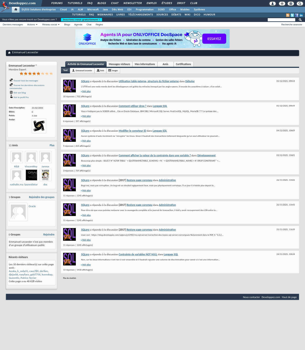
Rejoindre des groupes (41, 197)
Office (172, 9)
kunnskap (47, 274)
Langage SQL (160, 106)
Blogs (101, 3)
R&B (16, 166)
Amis (165, 64)
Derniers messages (13, 24)
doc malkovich (45, 186)
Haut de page (289, 297)
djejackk (13, 274)
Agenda (78, 24)
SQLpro (85, 81)
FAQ (90, 3)
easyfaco (24, 274)
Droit (180, 3)
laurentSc (14, 277)
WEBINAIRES (105, 14)
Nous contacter (251, 297)
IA (72, 9)
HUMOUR (209, 14)
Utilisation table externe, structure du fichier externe (149, 81)
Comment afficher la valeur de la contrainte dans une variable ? (155, 155)
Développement (206, 155)
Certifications (183, 64)
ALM (80, 9)
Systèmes (199, 9)
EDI (129, 9)
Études (166, 3)
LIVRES (120, 14)
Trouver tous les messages (24, 80)
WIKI (187, 14)
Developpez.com (271, 297)
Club (193, 3)
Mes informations (145, 64)
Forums (57, 3)
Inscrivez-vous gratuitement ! (81, 19)
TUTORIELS (79, 14)
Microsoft (92, 9)
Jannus (45, 166)
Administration (167, 180)
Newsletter (132, 3)
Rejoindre (48, 234)
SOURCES (162, 14)
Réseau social (49, 24)
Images (115, 70)
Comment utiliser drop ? (132, 106)
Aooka (12, 271)
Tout (65, 70)
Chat (114, 3)
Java (105, 9)
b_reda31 (22, 271)
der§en (44, 271)
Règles (99, 24)
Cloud (63, 9)
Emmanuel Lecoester (84, 70)
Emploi (151, 3)
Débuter (190, 81)
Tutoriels (74, 3)
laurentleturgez (32, 184)
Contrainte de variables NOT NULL (138, 254)
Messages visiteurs (119, 64)
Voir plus (86, 91)
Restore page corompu (139, 180)
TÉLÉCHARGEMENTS (140, 14)
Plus (52, 145)
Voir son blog (18, 92)
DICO (197, 14)
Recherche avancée (291, 24)
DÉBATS (176, 14)
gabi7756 (35, 274)
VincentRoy (31, 166)
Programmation (145, 9)
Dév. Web (117, 9)
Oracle (32, 206)
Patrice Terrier (28, 277)
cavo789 (34, 271)
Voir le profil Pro (19, 97)
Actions (31, 24)
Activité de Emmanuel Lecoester (86, 64)
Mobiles (185, 9)
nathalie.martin (18, 184)
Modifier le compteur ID (132, 130)
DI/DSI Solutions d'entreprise (39, 9)
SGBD (161, 9)
